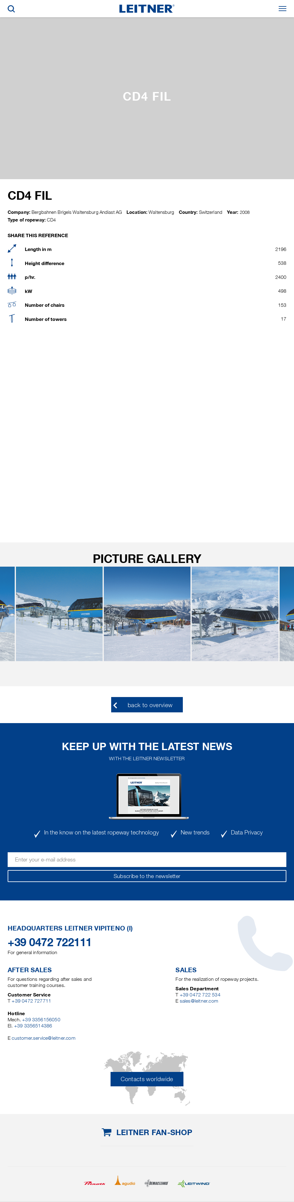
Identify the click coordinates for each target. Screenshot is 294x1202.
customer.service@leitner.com (43, 1038)
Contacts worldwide (147, 1079)
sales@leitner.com (199, 1001)
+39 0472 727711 (31, 1001)
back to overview (150, 705)
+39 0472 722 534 (200, 995)
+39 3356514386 (33, 1026)
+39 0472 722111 (50, 942)
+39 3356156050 (41, 1020)
